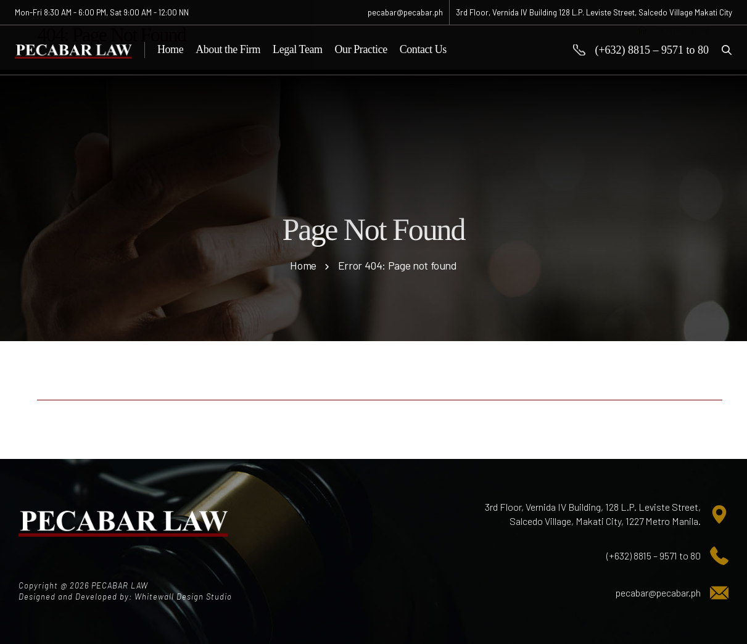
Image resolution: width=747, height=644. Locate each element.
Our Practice (361, 49)
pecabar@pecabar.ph (658, 592)
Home (170, 49)
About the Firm (228, 49)
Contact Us (423, 49)
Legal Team (297, 49)
